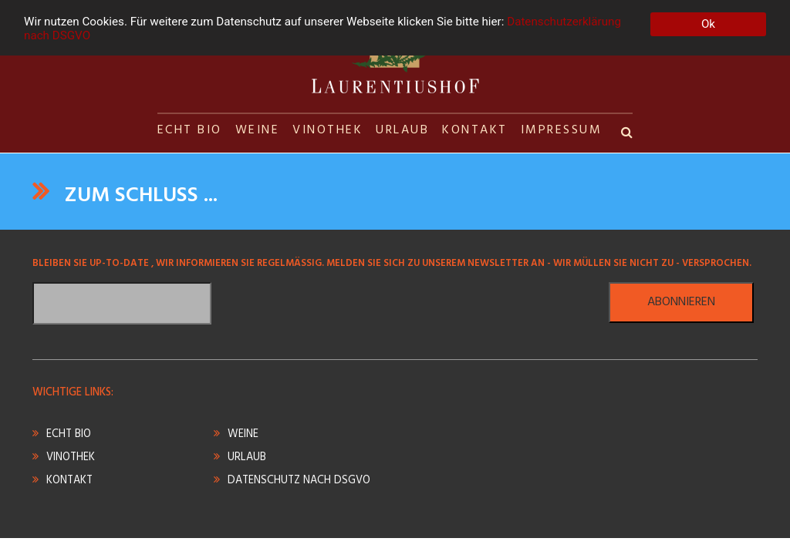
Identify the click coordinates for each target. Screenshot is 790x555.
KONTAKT (475, 131)
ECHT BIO (189, 131)
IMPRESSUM (562, 131)
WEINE (257, 131)
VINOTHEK (327, 131)
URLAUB (402, 131)
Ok (708, 24)
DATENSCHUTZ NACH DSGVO (299, 480)
